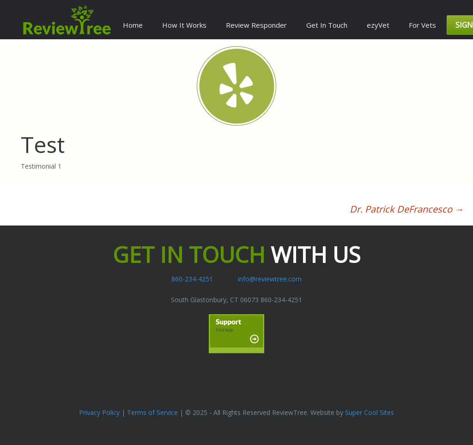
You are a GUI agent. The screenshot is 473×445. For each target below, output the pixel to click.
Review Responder (256, 25)
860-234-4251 (192, 278)
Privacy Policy (99, 412)
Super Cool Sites (369, 412)
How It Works (184, 25)
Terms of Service (152, 412)
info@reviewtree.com (270, 278)
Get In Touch (326, 25)
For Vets (422, 25)
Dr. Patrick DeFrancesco (407, 209)
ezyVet (378, 25)
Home (133, 25)
